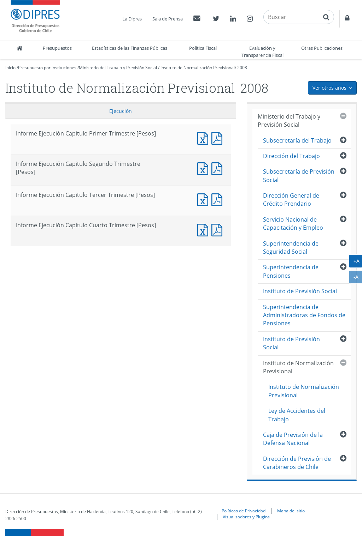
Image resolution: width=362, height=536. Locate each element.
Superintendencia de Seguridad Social (291, 247)
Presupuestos (57, 48)
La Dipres (132, 19)
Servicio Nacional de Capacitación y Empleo (293, 223)
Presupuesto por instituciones (47, 68)
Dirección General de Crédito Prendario (291, 199)
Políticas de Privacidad (243, 510)
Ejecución (120, 111)
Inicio (10, 68)
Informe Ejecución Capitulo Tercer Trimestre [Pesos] (204, 199)
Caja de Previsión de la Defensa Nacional (293, 439)
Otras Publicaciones (322, 48)
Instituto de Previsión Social (300, 291)
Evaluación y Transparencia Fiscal (262, 51)
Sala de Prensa (167, 19)
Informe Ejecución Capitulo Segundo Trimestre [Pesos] (204, 168)
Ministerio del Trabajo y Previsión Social (118, 68)
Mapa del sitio (291, 510)
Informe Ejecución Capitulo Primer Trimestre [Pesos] (204, 137)
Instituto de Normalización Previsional (197, 68)
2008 (242, 68)
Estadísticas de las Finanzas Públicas (129, 48)
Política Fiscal (203, 48)
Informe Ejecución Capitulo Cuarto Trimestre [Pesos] (204, 229)
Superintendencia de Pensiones (291, 271)
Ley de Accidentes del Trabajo (296, 415)
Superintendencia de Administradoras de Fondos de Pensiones (304, 315)
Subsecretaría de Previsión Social (298, 175)
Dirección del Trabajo (291, 156)
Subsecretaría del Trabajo (297, 140)
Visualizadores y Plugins (246, 516)
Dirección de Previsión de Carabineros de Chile (297, 463)
